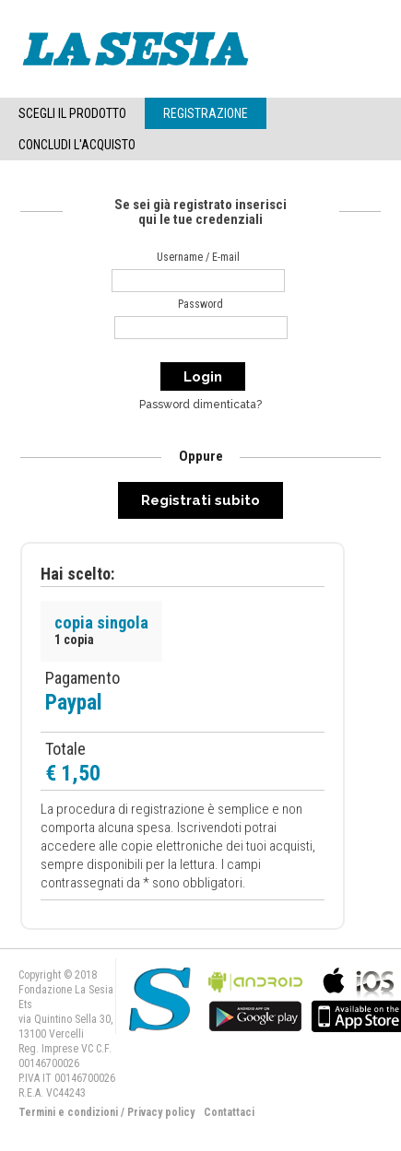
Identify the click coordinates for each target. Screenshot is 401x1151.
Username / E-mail (198, 257)
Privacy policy (161, 1112)
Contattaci (229, 1112)
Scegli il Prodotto (72, 113)
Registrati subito (200, 500)
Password (200, 304)
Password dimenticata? (200, 404)
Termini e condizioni (68, 1112)
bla (255, 997)
